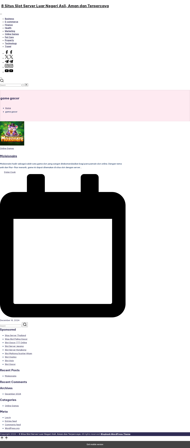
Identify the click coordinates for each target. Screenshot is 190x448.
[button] (23, 85)
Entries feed (11, 421)
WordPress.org (12, 428)
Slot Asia (9, 360)
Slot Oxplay (10, 357)
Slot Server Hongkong (15, 349)
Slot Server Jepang (14, 346)
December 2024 (13, 394)
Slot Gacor (10, 364)
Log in (8, 417)
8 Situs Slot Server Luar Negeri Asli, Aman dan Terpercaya (55, 6)
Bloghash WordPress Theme (115, 434)
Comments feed (13, 424)
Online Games (7, 148)
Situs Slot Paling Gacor (16, 339)
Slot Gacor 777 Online (16, 342)
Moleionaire (8, 156)
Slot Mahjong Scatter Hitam (18, 353)
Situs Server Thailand (15, 335)
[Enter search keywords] (10, 85)
